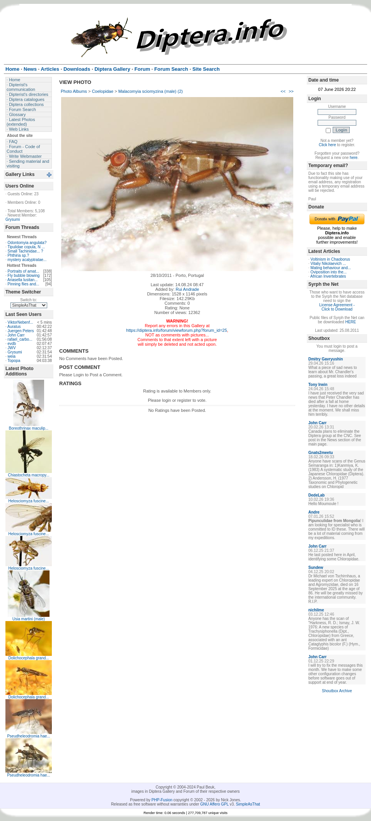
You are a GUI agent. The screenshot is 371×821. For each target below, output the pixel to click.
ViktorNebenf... (20, 322)
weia (12, 356)
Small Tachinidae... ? (25, 251)
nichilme (316, 610)
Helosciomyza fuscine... (28, 501)
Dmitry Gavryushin (325, 359)
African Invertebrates (328, 276)
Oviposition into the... (329, 272)
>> (291, 91)
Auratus (14, 326)
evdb (12, 343)
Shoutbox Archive (337, 691)
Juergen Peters (21, 331)
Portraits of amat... (23, 271)
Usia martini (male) (28, 619)
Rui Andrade (187, 289)
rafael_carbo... (20, 339)
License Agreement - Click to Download (337, 307)
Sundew (315, 567)
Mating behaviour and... (331, 268)
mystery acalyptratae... (27, 260)
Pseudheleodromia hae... (28, 736)
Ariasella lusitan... (22, 280)
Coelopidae (102, 91)
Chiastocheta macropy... (28, 475)
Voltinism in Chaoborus (330, 259)
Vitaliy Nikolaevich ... (328, 263)
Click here (327, 145)
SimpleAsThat (248, 804)
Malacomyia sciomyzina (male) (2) (150, 91)
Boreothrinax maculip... (28, 428)
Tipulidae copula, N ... (25, 247)
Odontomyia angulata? (27, 243)
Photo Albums (74, 91)
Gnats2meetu (320, 453)
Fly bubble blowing (24, 275)
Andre (314, 512)
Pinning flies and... (23, 284)
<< (283, 91)
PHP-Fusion (162, 800)
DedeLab (316, 495)
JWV (12, 348)
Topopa (13, 360)
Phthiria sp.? (18, 255)
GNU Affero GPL (214, 804)
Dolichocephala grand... (28, 658)
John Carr (16, 335)
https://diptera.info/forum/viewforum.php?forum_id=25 (176, 330)
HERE (350, 322)
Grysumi (12, 219)
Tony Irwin (317, 384)
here (353, 157)
